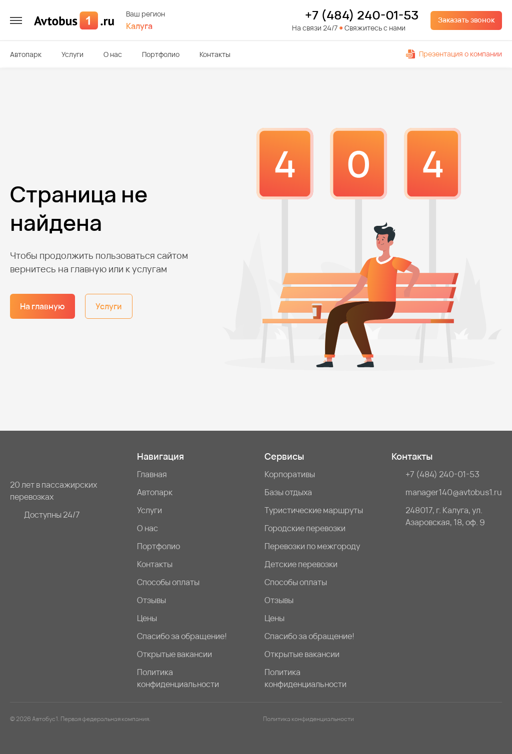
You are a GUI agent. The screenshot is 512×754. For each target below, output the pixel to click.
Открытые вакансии (174, 654)
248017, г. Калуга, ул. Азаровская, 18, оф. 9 (445, 516)
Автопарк (26, 54)
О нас (113, 54)
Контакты (215, 54)
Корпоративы (289, 474)
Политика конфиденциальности (178, 678)
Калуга (139, 26)
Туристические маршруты (313, 510)
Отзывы (151, 600)
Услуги (73, 54)
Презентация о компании (454, 53)
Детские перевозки (301, 564)
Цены (147, 618)
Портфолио (161, 54)
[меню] (16, 20)
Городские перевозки (305, 528)
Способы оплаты (168, 582)
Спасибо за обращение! (182, 636)
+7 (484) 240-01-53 (361, 14)
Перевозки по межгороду (312, 546)
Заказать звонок (466, 19)
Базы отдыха (288, 492)
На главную (42, 306)
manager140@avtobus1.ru (454, 492)
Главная (152, 474)
